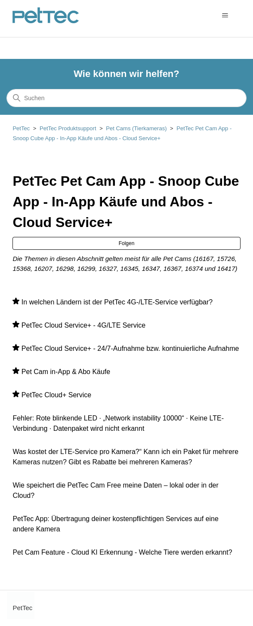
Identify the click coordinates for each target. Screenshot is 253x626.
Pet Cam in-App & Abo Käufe (66, 371)
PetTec (21, 128)
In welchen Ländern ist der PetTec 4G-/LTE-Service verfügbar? (117, 302)
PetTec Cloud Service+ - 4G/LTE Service (83, 325)
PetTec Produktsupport (68, 128)
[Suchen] (126, 98)
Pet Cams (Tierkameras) (136, 128)
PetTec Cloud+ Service (56, 395)
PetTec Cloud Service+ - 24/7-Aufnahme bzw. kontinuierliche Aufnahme (130, 348)
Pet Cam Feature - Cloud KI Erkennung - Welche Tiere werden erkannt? (122, 552)
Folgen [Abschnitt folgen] (127, 243)
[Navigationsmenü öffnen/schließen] (225, 15)
